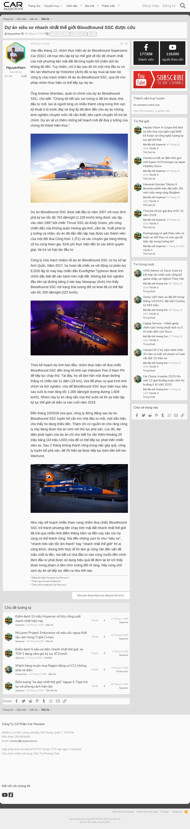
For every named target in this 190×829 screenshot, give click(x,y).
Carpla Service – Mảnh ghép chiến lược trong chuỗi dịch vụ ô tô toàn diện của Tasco (163, 327)
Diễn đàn (71, 6)
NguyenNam (14, 34)
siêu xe (92, 33)
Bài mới (89, 6)
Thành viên (108, 6)
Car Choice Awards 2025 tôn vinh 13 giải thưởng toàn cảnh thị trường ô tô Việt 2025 (163, 380)
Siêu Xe (49, 624)
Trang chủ (34, 6)
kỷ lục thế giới (78, 33)
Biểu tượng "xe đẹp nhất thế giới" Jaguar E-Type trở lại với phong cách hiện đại (51, 684)
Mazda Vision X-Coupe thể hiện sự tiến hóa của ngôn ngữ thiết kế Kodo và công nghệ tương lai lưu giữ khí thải (163, 133)
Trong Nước (149, 291)
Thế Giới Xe (51, 690)
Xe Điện (48, 657)
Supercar (19, 624)
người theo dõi (172, 53)
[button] (53, 6)
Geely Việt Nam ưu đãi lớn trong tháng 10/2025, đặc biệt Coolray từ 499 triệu (164, 301)
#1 (126, 43)
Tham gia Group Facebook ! (46, 581)
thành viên (146, 53)
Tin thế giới (141, 121)
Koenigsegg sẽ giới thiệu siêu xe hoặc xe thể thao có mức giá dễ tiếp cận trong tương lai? (163, 237)
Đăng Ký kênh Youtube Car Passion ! (50, 577)
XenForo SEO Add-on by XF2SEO (95, 822)
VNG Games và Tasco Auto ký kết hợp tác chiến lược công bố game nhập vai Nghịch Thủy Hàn (163, 275)
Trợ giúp (164, 811)
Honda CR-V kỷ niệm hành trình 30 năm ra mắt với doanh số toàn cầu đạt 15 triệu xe (164, 354)
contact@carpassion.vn (23, 741)
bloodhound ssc (59, 33)
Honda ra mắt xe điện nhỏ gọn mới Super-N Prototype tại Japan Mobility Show (164, 162)
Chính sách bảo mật (147, 811)
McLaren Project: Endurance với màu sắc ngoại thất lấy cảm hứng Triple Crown (51, 635)
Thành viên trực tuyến (149, 98)
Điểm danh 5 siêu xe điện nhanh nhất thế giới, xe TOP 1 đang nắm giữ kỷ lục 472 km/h (49, 651)
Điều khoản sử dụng (123, 811)
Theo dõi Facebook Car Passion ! (49, 584)
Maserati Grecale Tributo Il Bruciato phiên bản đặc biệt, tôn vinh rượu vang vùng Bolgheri (163, 188)
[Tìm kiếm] (182, 6)
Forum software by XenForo (95, 819)
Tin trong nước (143, 264)
